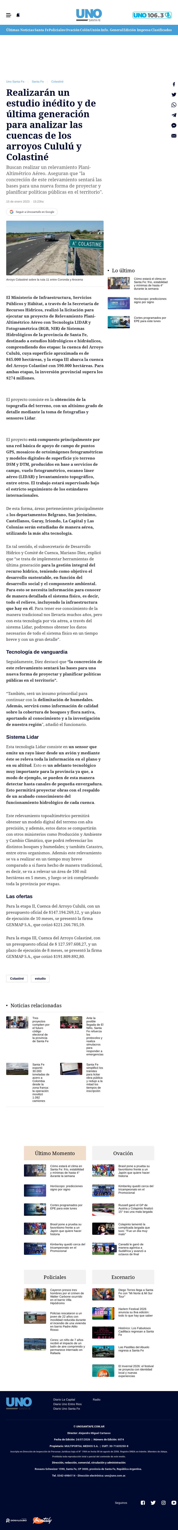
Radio (96, 1399)
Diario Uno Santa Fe (66, 1408)
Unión (95, 30)
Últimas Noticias (20, 30)
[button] (8, 15)
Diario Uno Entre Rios (67, 1404)
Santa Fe (42, 30)
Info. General (112, 30)
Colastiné (57, 81)
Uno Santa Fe (15, 81)
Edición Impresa (137, 30)
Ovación (73, 30)
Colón (85, 30)
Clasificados (161, 30)
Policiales (57, 30)
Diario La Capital (64, 1399)
